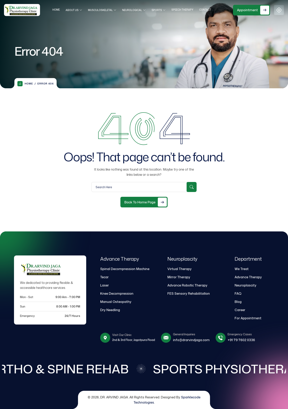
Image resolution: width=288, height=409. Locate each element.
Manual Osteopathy (115, 301)
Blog (238, 301)
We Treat (242, 269)
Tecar (104, 277)
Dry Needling (110, 310)
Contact (206, 9)
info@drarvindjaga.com (191, 340)
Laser (104, 285)
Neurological (133, 10)
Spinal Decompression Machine (124, 269)
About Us (73, 10)
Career (240, 310)
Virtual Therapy (179, 269)
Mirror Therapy (178, 277)
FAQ (238, 293)
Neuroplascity (245, 285)
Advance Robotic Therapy (187, 285)
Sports (158, 10)
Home (57, 9)
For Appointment (248, 318)
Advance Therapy (248, 277)
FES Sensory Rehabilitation (188, 293)
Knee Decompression (116, 293)
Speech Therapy (184, 9)
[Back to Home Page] (144, 202)
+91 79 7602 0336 (241, 340)
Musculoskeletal (101, 10)
